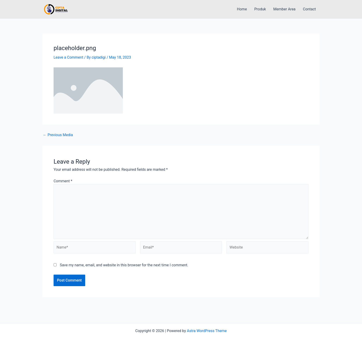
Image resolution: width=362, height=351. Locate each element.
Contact (309, 9)
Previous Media (58, 135)
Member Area (284, 9)
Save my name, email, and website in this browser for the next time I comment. (124, 265)
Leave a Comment (68, 57)
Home (242, 9)
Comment (63, 181)
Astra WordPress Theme (207, 331)
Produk (260, 9)
